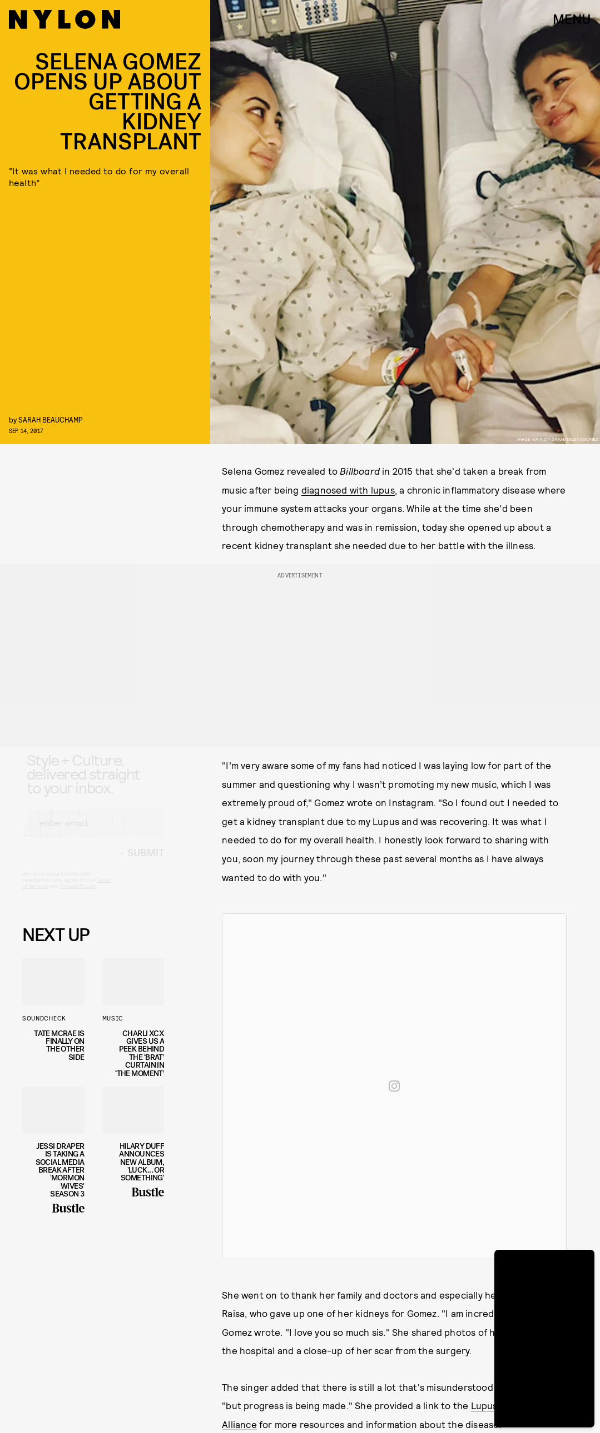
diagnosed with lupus (348, 489)
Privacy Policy (77, 895)
